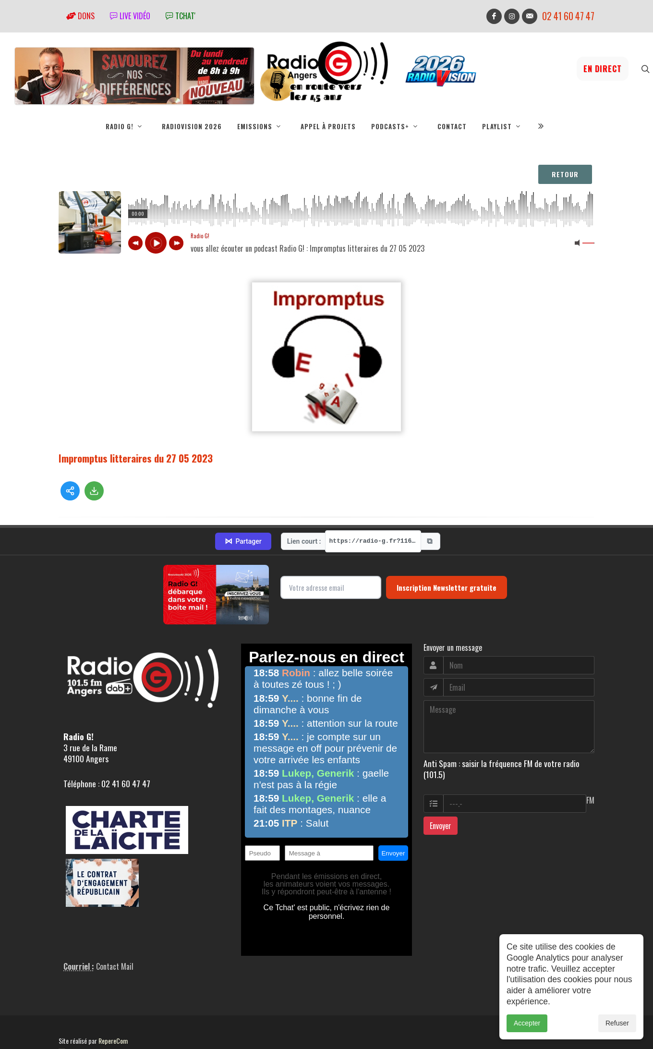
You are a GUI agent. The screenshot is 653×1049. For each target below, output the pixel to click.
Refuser (617, 1023)
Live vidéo (130, 16)
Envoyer (440, 825)
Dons (80, 16)
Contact (452, 126)
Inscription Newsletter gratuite (446, 587)
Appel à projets (328, 126)
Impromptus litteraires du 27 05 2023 (136, 458)
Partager (243, 541)
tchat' (180, 16)
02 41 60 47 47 (568, 16)
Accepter (527, 1023)
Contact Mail (114, 966)
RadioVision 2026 (192, 126)
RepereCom (113, 1041)
